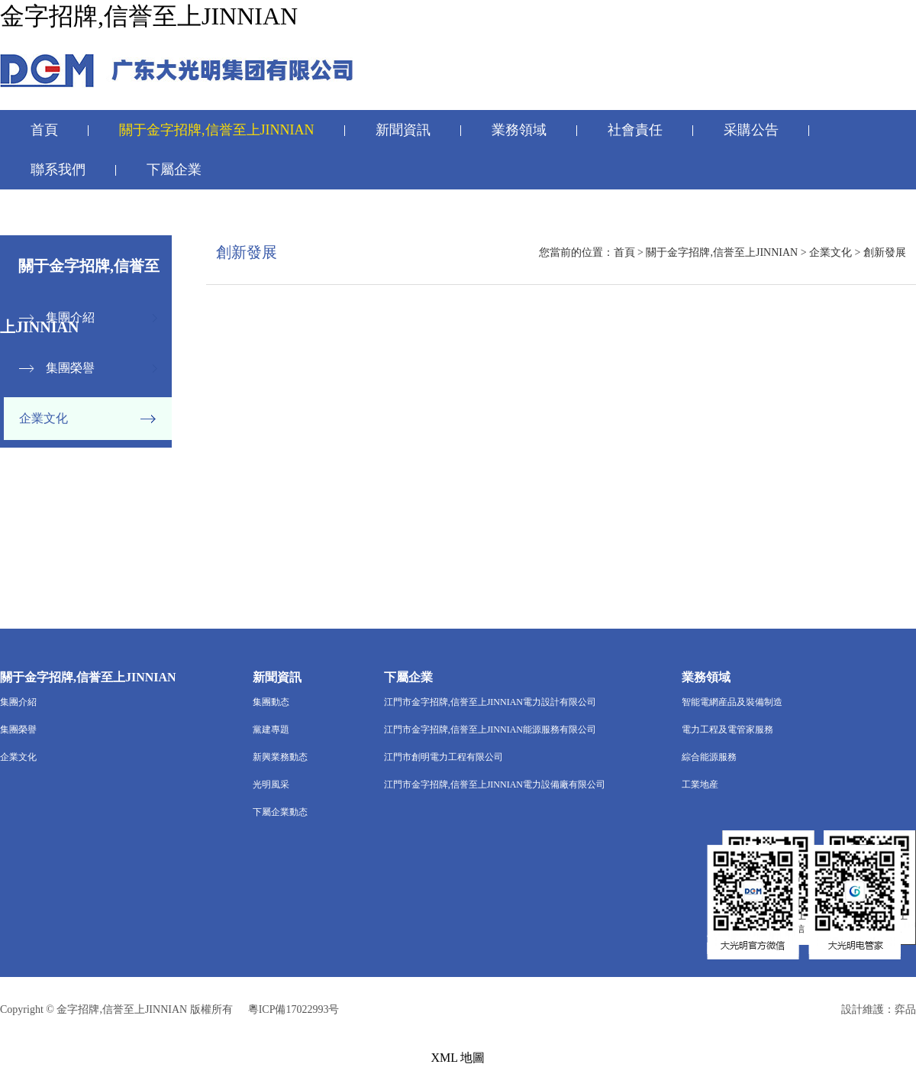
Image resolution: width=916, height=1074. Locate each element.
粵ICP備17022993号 (294, 1009)
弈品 (905, 1009)
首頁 (44, 129)
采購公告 (751, 129)
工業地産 (700, 784)
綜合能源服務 (709, 757)
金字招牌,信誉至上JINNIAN (149, 16)
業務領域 (519, 129)
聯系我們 (58, 169)
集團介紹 (70, 317)
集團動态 (271, 702)
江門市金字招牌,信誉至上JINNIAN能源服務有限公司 (490, 729)
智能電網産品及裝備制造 (732, 702)
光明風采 (271, 784)
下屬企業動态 (280, 812)
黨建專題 (271, 729)
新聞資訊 (403, 129)
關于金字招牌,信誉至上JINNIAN (216, 129)
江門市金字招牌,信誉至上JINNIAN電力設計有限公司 (490, 702)
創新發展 (884, 252)
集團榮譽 (70, 367)
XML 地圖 (458, 1057)
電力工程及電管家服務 (727, 729)
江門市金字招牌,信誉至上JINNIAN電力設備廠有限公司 (494, 784)
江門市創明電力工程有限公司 (443, 757)
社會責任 (635, 129)
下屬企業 (174, 169)
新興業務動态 (280, 757)
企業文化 (43, 418)
